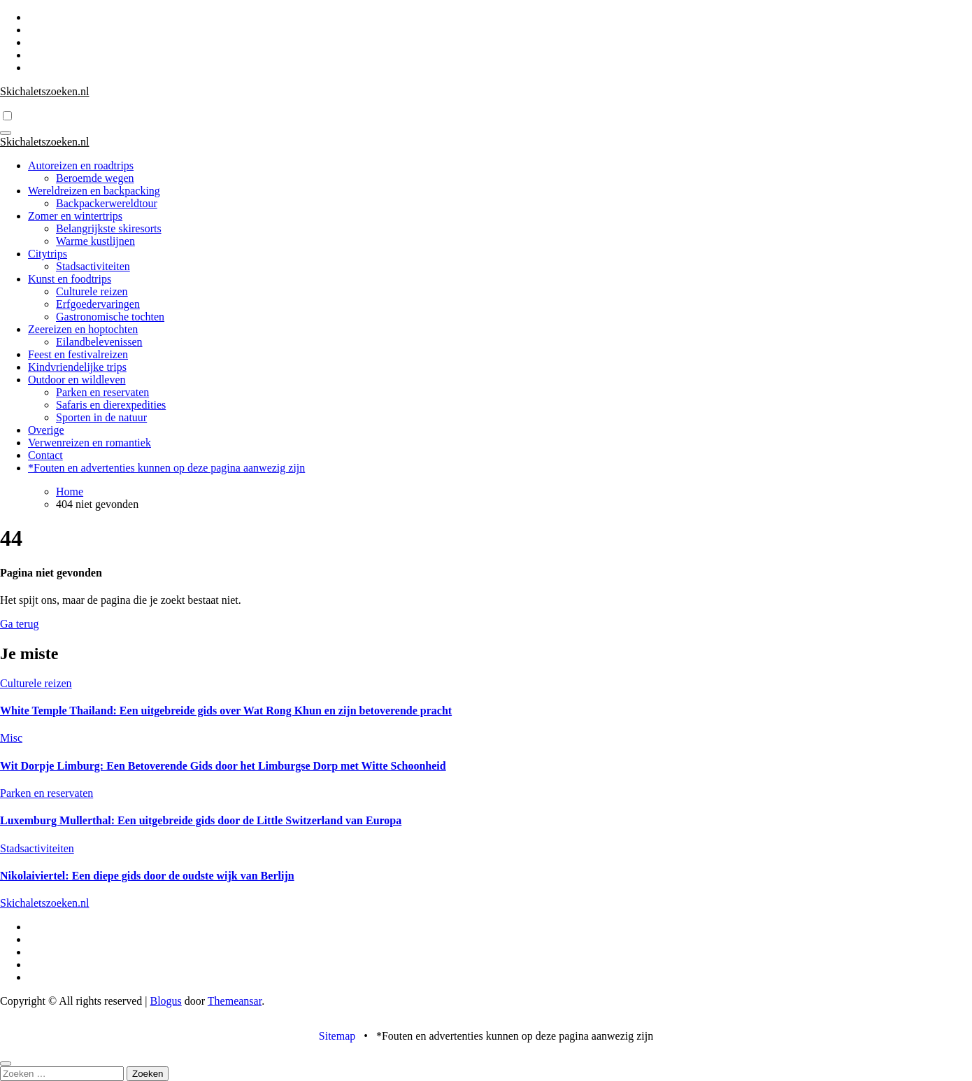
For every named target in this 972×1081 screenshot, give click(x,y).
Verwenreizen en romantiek (89, 442)
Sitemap (337, 1036)
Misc (11, 738)
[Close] (5, 1063)
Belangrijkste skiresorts (109, 228)
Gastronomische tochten (110, 317)
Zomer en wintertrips (75, 216)
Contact (45, 455)
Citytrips (47, 254)
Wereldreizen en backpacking (94, 191)
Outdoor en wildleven (77, 380)
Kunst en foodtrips (69, 279)
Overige (46, 430)
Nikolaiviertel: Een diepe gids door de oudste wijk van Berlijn (147, 876)
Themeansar (235, 1001)
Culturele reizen (92, 291)
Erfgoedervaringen (98, 304)
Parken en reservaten (102, 392)
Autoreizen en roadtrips (81, 165)
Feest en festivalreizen (78, 354)
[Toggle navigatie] (5, 133)
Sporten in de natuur (101, 417)
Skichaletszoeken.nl (45, 91)
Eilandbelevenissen (99, 342)
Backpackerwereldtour (106, 203)
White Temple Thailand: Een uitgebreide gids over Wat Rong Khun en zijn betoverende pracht (226, 710)
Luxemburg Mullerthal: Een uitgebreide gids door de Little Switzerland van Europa (200, 820)
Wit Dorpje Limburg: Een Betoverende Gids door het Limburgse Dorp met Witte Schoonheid (223, 766)
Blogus (165, 1001)
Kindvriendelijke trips (77, 367)
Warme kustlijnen (95, 241)
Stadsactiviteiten (93, 266)
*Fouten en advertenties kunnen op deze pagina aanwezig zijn (166, 468)
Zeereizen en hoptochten (83, 329)
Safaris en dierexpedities (111, 405)
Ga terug (19, 624)
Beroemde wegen (95, 178)
